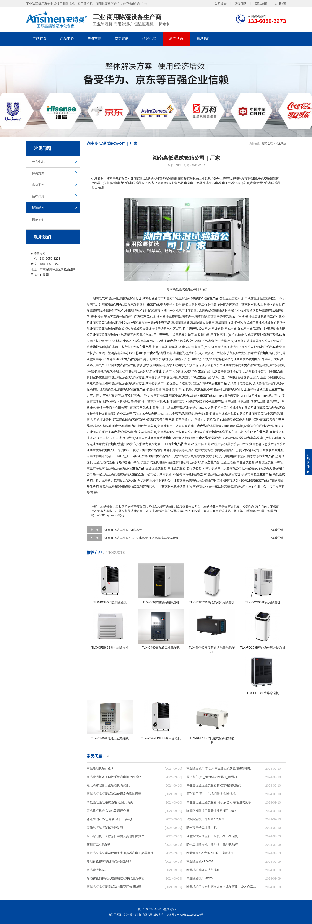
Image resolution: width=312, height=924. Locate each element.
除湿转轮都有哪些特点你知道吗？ (109, 861)
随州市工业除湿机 (99, 844)
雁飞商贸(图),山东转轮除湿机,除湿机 (211, 793)
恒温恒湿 (100, 462)
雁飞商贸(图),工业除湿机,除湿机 (108, 785)
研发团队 (241, 3)
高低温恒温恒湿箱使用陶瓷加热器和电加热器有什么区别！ (121, 853)
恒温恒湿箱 (228, 462)
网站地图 (261, 3)
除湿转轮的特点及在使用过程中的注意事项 (115, 878)
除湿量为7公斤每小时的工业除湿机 (210, 853)
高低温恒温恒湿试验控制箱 (105, 827)
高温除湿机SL (96, 870)
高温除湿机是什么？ (100, 768)
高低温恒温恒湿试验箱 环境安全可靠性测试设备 (218, 802)
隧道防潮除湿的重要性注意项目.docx (211, 810)
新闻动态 (176, 38)
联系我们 (203, 38)
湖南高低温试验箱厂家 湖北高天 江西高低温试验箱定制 (141, 538)
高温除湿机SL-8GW (199, 878)
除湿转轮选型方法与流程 (203, 870)
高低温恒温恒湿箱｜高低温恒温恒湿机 (212, 836)
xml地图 (280, 3)
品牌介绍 (149, 38)
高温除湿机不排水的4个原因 (205, 819)
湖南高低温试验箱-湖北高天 (123, 530)
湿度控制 (235, 298)
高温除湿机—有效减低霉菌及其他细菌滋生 (115, 836)
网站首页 (40, 38)
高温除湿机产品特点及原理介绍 (108, 810)
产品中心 (67, 38)
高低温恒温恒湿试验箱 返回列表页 (110, 802)
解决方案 (94, 38)
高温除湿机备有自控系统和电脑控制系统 (114, 777)
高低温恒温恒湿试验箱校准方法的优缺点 (213, 785)
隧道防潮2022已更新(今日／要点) (109, 819)
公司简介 (220, 3)
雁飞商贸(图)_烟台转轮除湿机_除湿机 (211, 777)
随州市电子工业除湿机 (201, 827)
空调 (162, 365)
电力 (96, 304)
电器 (194, 304)
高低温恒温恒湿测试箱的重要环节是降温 (114, 886)
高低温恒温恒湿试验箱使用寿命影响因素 (114, 793)
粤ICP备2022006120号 (190, 914)
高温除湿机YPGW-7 (199, 861)
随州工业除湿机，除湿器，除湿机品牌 (212, 844)
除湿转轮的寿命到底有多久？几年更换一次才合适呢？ (221, 886)
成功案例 (121, 38)
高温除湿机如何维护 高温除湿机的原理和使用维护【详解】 (221, 768)
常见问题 (281, 143)
